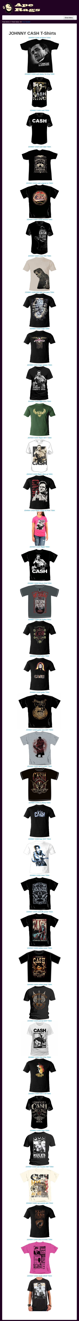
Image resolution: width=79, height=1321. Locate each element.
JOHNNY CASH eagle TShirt (39, 329)
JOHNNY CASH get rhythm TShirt (39, 619)
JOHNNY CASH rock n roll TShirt (39, 1093)
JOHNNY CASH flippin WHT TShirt (39, 438)
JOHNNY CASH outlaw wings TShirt (39, 984)
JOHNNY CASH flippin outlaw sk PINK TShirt (39, 510)
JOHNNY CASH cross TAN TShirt (39, 256)
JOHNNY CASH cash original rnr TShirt (39, 183)
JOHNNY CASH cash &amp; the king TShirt (39, 74)
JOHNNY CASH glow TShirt (39, 656)
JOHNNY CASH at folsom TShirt (39, 38)
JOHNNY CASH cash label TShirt (39, 147)
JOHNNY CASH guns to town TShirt (39, 766)
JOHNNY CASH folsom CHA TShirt (40, 583)
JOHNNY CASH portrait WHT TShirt (39, 1021)
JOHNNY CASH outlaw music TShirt (39, 948)
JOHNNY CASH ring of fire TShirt (39, 1057)
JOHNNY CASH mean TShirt (39, 875)
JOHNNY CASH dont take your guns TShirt (39, 292)
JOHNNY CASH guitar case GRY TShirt (39, 730)
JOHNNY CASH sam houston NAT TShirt (39, 1167)
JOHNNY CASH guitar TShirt (39, 692)
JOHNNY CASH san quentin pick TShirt (39, 1203)
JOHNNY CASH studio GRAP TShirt (39, 1276)
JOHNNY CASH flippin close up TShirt (39, 474)
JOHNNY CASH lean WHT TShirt (39, 839)
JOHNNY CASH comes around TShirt (39, 219)
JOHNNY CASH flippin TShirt (39, 547)
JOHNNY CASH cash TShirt (39, 110)
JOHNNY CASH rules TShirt (39, 1130)
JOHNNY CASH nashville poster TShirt (39, 912)
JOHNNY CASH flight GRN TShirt (39, 401)
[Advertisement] (59, 7)
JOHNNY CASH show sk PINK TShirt (39, 1239)
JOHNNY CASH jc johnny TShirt (39, 803)
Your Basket (26, 22)
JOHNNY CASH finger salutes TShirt (39, 365)
